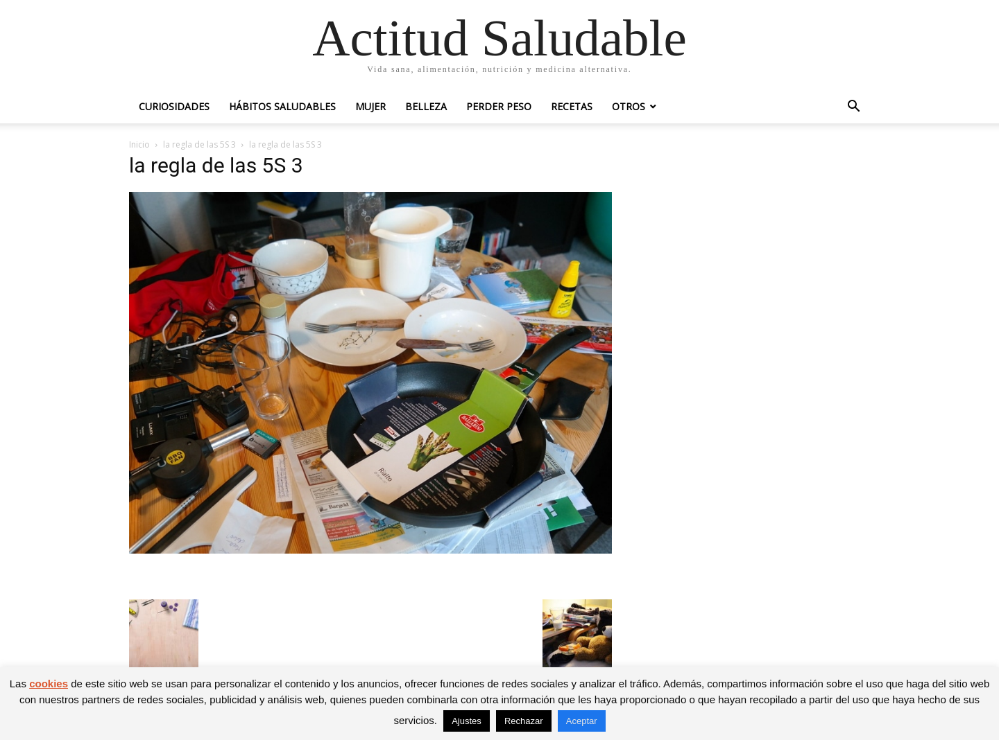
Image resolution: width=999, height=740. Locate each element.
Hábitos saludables (282, 106)
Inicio (139, 144)
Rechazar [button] (523, 721)
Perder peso (498, 106)
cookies (48, 683)
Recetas (571, 106)
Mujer (370, 106)
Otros (628, 106)
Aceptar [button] (581, 721)
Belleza (426, 106)
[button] (853, 107)
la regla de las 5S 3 (199, 144)
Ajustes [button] (466, 721)
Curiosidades (174, 106)
